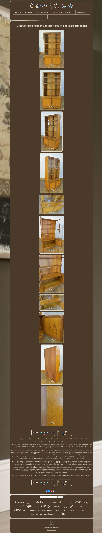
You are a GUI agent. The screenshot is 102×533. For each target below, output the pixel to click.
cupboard (49, 514)
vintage (46, 506)
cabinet (61, 514)
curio (57, 510)
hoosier (50, 510)
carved (85, 507)
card (18, 506)
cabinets (71, 510)
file (60, 502)
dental (70, 515)
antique (27, 506)
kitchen (19, 502)
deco (80, 507)
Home (51, 522)
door (46, 503)
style (71, 503)
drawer (57, 506)
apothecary (36, 514)
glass (73, 506)
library (25, 510)
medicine (53, 503)
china (17, 509)
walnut (66, 503)
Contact (52, 524)
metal (43, 510)
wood (78, 502)
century (66, 507)
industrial (78, 510)
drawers (36, 507)
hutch (83, 510)
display (39, 502)
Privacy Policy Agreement (52, 527)
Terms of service (51, 530)
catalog (85, 503)
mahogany (34, 510)
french (64, 510)
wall (88, 510)
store (32, 503)
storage (27, 503)
